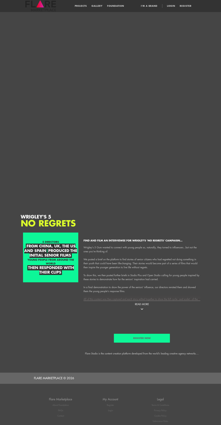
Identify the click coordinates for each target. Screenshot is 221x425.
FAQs (60, 410)
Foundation (115, 6)
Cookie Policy (160, 416)
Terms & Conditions (160, 405)
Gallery (97, 6)
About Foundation (60, 405)
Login (171, 6)
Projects (81, 6)
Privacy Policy (160, 410)
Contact (60, 416)
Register (186, 6)
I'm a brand (149, 6)
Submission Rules (160, 421)
